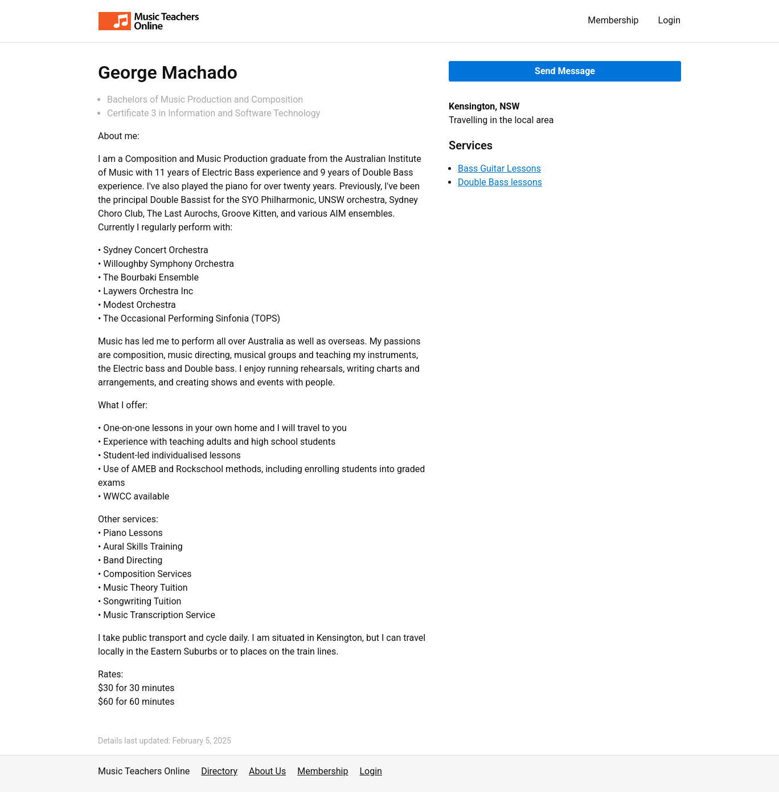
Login (669, 20)
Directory (219, 771)
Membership (613, 20)
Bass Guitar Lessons (499, 168)
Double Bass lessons (500, 182)
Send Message (565, 71)
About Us (267, 771)
